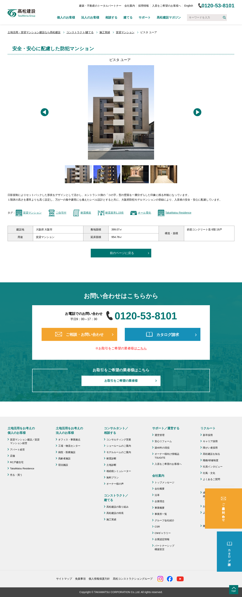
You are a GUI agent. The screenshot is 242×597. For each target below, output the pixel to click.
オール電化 (144, 212)
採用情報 (143, 5)
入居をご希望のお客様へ (166, 5)
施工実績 (104, 32)
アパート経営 (17, 449)
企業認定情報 (162, 539)
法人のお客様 (90, 17)
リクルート (208, 428)
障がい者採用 (210, 447)
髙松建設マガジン (169, 17)
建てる (128, 17)
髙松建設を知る (211, 454)
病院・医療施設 (66, 452)
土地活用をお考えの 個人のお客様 (21, 430)
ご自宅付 (61, 212)
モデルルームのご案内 (118, 452)
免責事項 (80, 578)
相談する (111, 17)
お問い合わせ (210, 506)
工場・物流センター (69, 445)
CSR (157, 526)
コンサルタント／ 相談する (116, 430)
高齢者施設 (64, 458)
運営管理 (159, 435)
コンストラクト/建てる (80, 32)
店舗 (12, 455)
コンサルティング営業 (118, 439)
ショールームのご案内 (118, 445)
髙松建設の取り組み (117, 506)
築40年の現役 (162, 447)
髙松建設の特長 (115, 513)
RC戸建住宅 (16, 462)
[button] (45, 112)
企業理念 (159, 501)
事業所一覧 (161, 514)
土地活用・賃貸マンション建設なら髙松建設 (34, 32)
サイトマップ (64, 578)
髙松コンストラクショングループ (133, 578)
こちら (142, 348)
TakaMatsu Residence (178, 212)
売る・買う (16, 474)
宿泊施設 (63, 464)
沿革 (157, 495)
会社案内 (129, 5)
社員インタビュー (213, 466)
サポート (145, 17)
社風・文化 (209, 473)
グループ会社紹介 (164, 520)
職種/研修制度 (210, 460)
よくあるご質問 (211, 479)
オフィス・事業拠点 (69, 439)
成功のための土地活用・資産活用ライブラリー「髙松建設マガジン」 (217, 496)
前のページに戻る (122, 253)
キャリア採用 (210, 441)
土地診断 (111, 464)
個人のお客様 (66, 17)
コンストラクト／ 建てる (116, 498)
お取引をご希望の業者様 (121, 380)
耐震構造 (86, 212)
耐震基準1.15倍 (114, 212)
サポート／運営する (165, 428)
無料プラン (112, 477)
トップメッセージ (164, 482)
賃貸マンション (125, 32)
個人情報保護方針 (99, 578)
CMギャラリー (163, 533)
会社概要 (159, 488)
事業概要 (159, 507)
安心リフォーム (163, 441)
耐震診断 (111, 458)
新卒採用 (208, 435)
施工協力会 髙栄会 (214, 525)
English (188, 5)
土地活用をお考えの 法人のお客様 (69, 430)
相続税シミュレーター (118, 471)
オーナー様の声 (115, 483)
